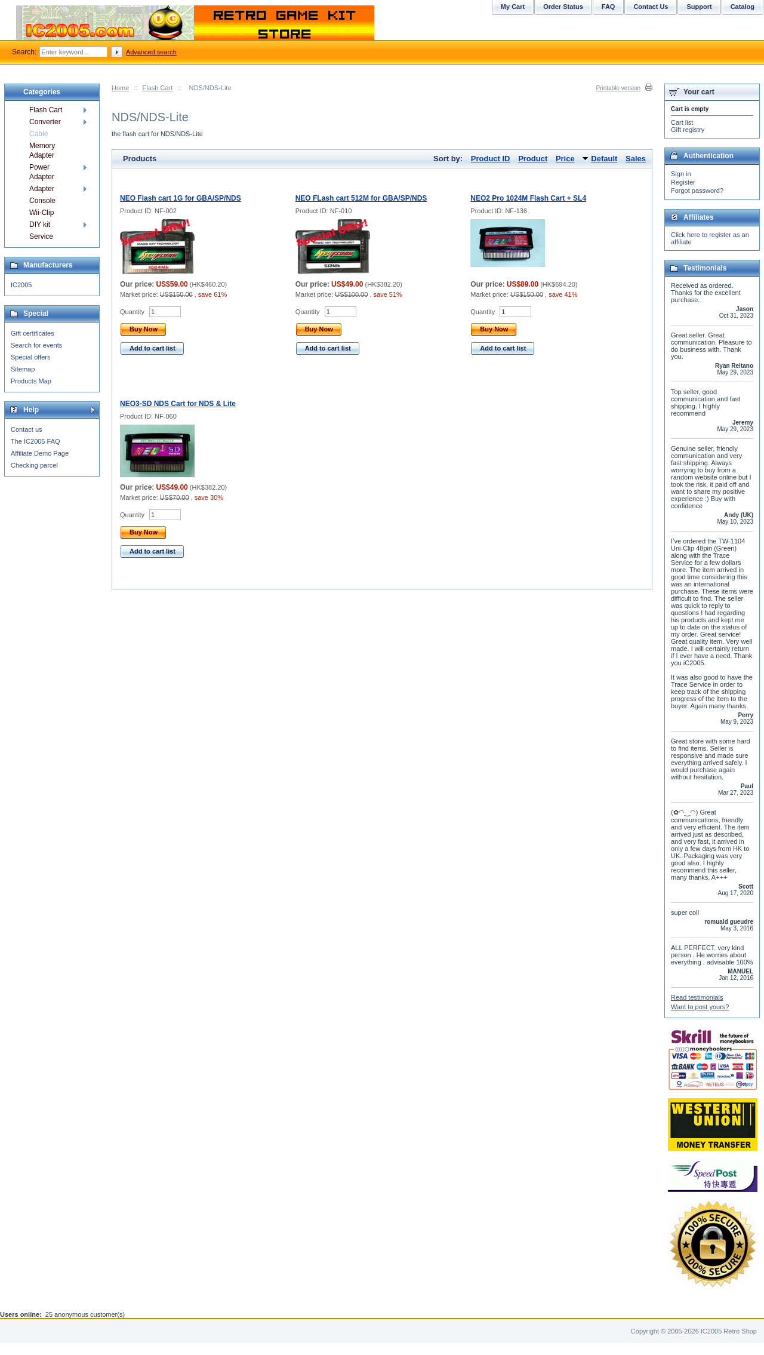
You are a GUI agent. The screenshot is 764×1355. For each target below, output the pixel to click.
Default (604, 158)
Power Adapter (41, 172)
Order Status (563, 6)
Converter (45, 122)
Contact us (26, 429)
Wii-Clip (41, 212)
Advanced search (151, 52)
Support (698, 6)
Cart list (682, 122)
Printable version (618, 88)
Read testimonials (697, 997)
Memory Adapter (42, 150)
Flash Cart (158, 87)
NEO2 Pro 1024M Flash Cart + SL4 (528, 198)
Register (683, 182)
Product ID (490, 158)
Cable (38, 134)
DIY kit (39, 224)
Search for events (36, 345)
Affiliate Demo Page (40, 453)
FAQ (608, 6)
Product (532, 158)
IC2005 (21, 284)
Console (42, 200)
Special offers (30, 357)
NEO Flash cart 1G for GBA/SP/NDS (180, 198)
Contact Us (650, 6)
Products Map (31, 381)
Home (120, 87)
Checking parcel (34, 465)
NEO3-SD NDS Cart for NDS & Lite (178, 404)
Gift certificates (32, 333)
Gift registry (687, 129)
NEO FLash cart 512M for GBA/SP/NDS (361, 198)
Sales (636, 158)
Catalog (742, 6)
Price (565, 158)
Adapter (41, 189)
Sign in (681, 173)
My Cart (513, 6)
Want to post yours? (700, 1006)
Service (41, 236)
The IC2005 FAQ (35, 441)
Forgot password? (697, 190)
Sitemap (23, 369)
